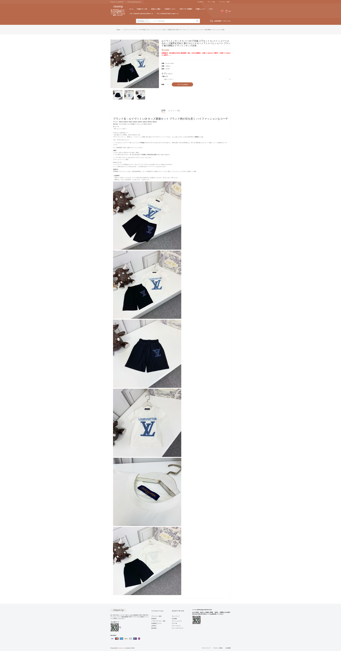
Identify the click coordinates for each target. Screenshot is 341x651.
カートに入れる (183, 84)
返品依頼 (153, 628)
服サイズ (165, 76)
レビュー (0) (174, 110)
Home (118, 30)
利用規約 (153, 618)
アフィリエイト (176, 626)
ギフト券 (174, 623)
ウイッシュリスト (177, 621)
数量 (163, 84)
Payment (113, 635)
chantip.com (121, 648)
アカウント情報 (217, 648)
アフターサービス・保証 (158, 621)
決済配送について (156, 623)
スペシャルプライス (177, 628)
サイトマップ (175, 616)
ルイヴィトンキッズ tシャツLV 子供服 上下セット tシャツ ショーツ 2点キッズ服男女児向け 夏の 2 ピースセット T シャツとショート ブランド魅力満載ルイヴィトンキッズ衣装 (173, 30)
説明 (163, 110)
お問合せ (153, 626)
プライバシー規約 (156, 616)
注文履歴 (174, 618)
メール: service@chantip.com (202, 609)
